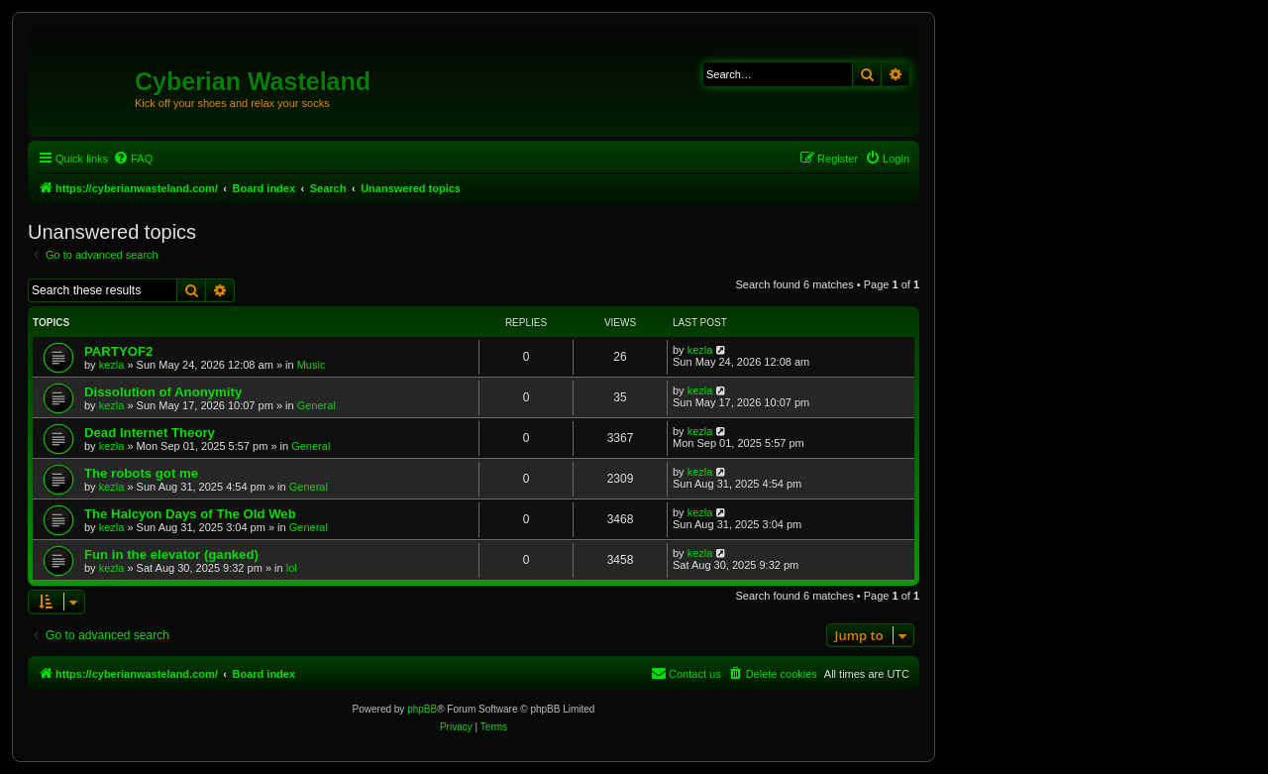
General (316, 405)
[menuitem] (133, 158)
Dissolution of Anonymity (163, 392)
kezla (112, 365)
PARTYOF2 (118, 351)
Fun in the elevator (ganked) (171, 554)
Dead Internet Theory (149, 432)
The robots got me (141, 473)
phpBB (422, 709)
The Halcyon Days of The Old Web (190, 513)
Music (311, 365)
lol (291, 568)
